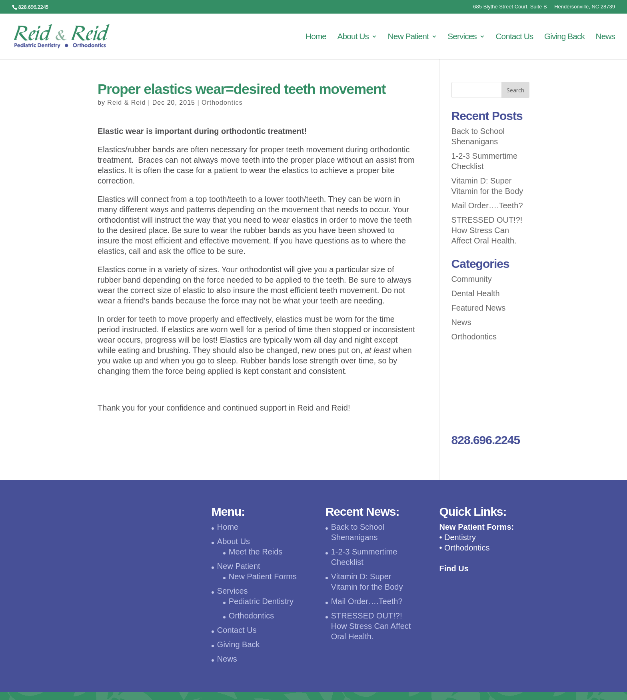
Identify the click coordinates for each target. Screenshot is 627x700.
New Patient (408, 37)
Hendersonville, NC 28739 (584, 7)
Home (316, 37)
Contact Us (514, 37)
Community (471, 279)
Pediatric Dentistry (261, 601)
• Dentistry (457, 537)
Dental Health (475, 293)
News (605, 37)
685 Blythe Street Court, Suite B (510, 7)
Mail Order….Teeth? (487, 205)
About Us (353, 37)
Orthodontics (222, 102)
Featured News (478, 307)
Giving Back (564, 37)
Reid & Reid (126, 102)
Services (462, 37)
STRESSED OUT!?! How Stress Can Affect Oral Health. (487, 230)
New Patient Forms (263, 576)
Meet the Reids (256, 551)
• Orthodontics (464, 547)
